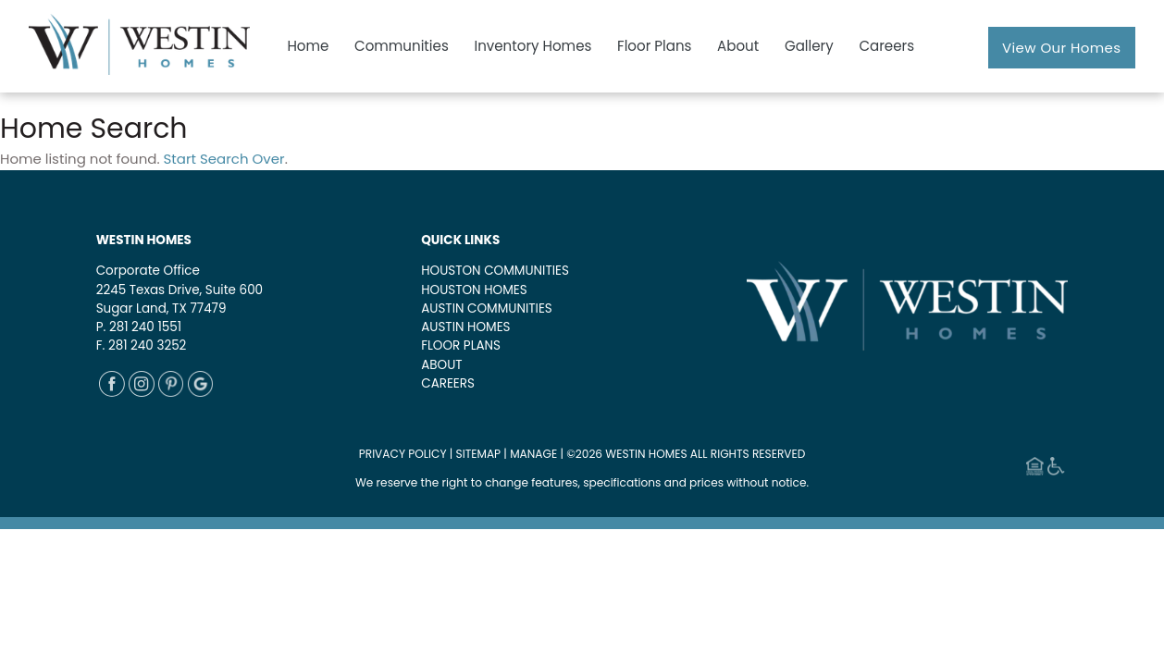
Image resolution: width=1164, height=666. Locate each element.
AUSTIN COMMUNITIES (486, 308)
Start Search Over (224, 158)
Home (307, 46)
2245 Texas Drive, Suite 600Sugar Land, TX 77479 (179, 299)
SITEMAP (479, 454)
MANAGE (533, 454)
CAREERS (448, 383)
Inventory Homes (532, 46)
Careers (886, 46)
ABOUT (441, 365)
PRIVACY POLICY (403, 454)
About (738, 46)
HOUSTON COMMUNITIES (495, 270)
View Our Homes (1061, 47)
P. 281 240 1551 (138, 327)
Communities (401, 46)
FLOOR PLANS (461, 345)
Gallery (809, 46)
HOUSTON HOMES (473, 290)
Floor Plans (654, 46)
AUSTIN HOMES (465, 327)
